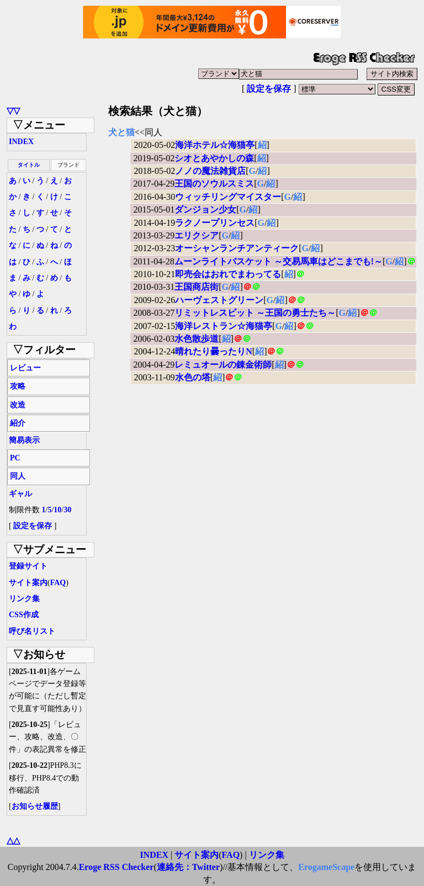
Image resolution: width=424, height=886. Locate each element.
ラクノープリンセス (215, 222)
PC (15, 458)
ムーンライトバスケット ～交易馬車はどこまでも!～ (278, 261)
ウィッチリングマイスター (228, 196)
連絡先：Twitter (188, 867)
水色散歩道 (196, 338)
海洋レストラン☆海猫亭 (223, 326)
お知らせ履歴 (35, 806)
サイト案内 (28, 583)
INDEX (21, 141)
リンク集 (24, 599)
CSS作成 (24, 615)
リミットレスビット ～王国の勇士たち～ (255, 312)
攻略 (17, 386)
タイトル (29, 165)
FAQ (58, 583)
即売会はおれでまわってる (228, 274)
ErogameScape (326, 867)
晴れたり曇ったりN (213, 351)
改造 (17, 405)
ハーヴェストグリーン (219, 300)
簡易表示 (24, 440)
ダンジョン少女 (205, 209)
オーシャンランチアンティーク (237, 248)
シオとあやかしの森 (214, 158)
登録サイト (28, 566)
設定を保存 (269, 88)
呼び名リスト (32, 631)
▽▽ (13, 110)
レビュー (25, 368)
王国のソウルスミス (214, 183)
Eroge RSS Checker (116, 867)
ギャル (20, 494)
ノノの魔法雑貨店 (210, 171)
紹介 (17, 423)
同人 (17, 476)
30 (67, 510)
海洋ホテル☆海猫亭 (215, 145)
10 (57, 510)
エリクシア (196, 235)
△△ (13, 840)
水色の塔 (192, 377)
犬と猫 (121, 132)
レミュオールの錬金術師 (223, 364)
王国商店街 (196, 286)
